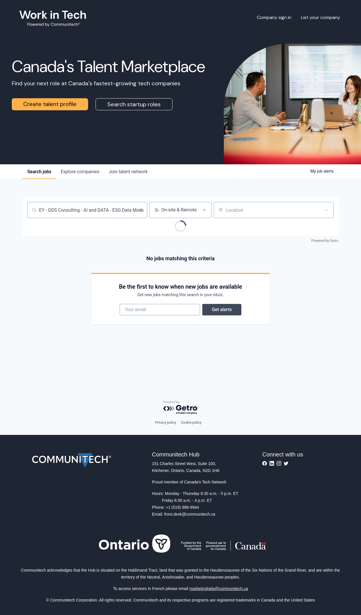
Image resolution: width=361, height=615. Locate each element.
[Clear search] (139, 210)
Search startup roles (134, 104)
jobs (39, 171)
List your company (320, 17)
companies (80, 171)
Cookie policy (191, 423)
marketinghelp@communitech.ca (218, 588)
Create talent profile (50, 104)
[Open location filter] (326, 210)
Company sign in (274, 17)
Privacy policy (165, 423)
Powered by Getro (324, 241)
